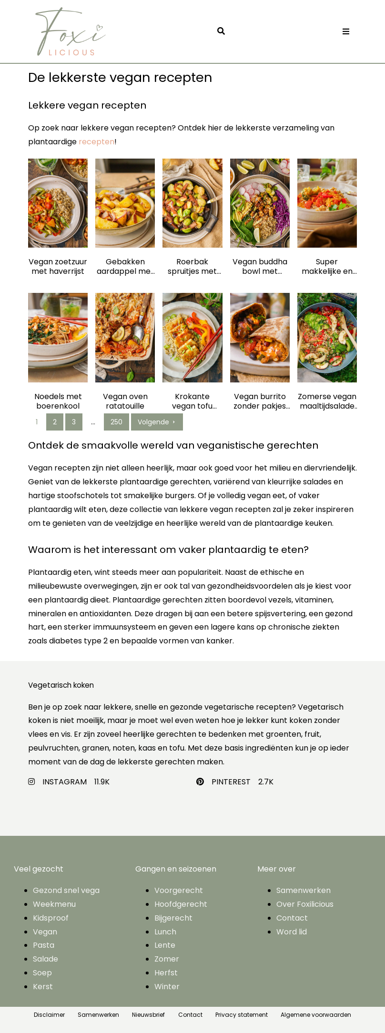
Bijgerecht (173, 918)
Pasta (43, 945)
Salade (45, 958)
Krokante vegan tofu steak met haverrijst (192, 401)
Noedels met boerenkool (58, 401)
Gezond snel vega (66, 890)
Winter (167, 986)
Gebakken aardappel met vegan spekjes (125, 266)
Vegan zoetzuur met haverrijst (58, 266)
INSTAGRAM (64, 781)
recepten (96, 141)
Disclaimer (49, 1015)
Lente (164, 945)
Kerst (43, 986)
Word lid (291, 931)
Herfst (166, 972)
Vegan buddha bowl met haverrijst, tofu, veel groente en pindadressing (260, 266)
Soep (42, 972)
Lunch (165, 931)
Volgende (157, 422)
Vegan (45, 931)
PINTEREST (231, 781)
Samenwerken (303, 890)
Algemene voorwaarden (316, 1015)
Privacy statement (241, 1015)
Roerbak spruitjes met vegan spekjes (192, 266)
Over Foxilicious (305, 904)
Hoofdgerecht (180, 904)
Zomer (166, 958)
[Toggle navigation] (346, 32)
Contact (292, 918)
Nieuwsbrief (148, 1015)
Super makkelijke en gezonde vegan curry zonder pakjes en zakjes (327, 266)
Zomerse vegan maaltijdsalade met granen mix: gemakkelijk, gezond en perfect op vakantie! (327, 401)
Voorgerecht (178, 890)
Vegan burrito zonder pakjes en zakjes (259, 401)
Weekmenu (54, 904)
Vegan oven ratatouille (125, 401)
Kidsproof (51, 918)
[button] (223, 32)
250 (116, 422)
